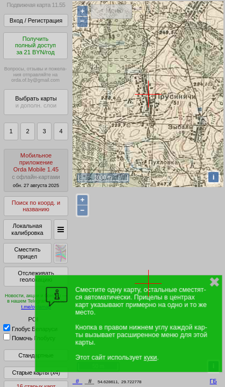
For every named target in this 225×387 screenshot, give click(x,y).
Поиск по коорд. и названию (36, 206)
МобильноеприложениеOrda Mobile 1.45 (36, 170)
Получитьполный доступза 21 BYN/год (35, 45)
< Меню (111, 11)
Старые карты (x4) (36, 372)
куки (150, 357)
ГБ (213, 381)
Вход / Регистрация (36, 20)
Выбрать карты (35, 102)
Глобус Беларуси (30, 329)
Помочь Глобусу (29, 338)
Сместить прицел (27, 253)
